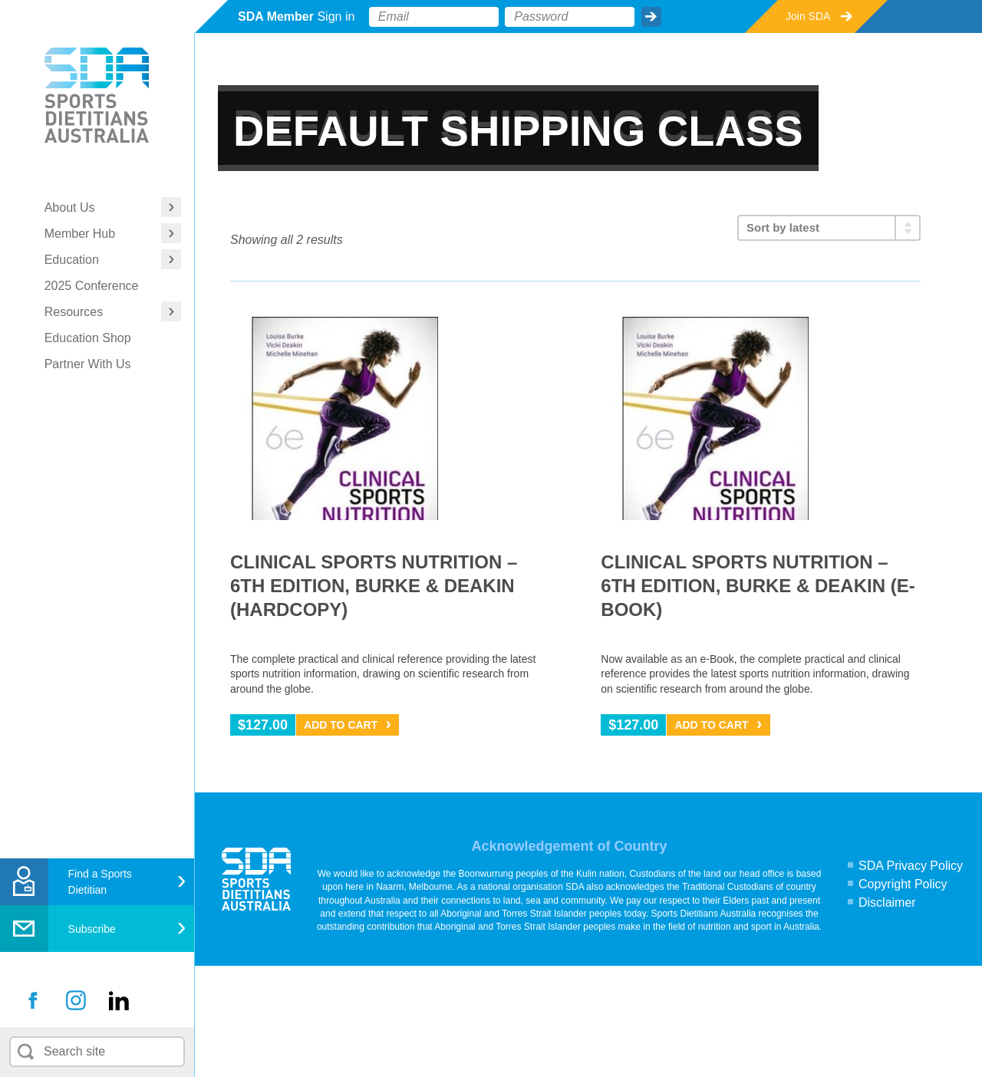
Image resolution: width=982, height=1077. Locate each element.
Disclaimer (887, 902)
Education (71, 259)
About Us (69, 207)
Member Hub (79, 233)
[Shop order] (829, 228)
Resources (73, 311)
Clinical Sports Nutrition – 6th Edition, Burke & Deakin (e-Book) (757, 586)
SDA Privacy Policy (910, 865)
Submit (651, 17)
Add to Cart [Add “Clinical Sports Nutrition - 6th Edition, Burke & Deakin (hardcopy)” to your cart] (340, 725)
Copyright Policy (902, 884)
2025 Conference (91, 285)
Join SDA (808, 16)
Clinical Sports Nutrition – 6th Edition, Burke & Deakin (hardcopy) (373, 586)
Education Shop (87, 337)
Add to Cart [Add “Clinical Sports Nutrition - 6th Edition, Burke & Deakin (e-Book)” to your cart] (711, 725)
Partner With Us (87, 364)
